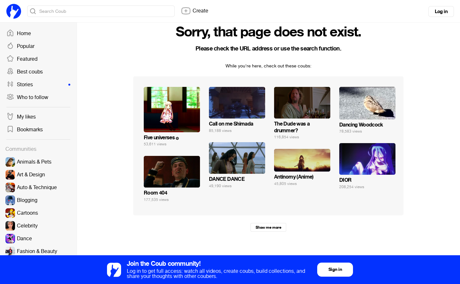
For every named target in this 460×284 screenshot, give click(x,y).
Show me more (268, 227)
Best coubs (24, 71)
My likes (21, 116)
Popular (20, 46)
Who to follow (27, 97)
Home (18, 33)
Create (194, 11)
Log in (441, 11)
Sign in (335, 269)
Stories (38, 84)
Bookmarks (24, 129)
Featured (21, 59)
